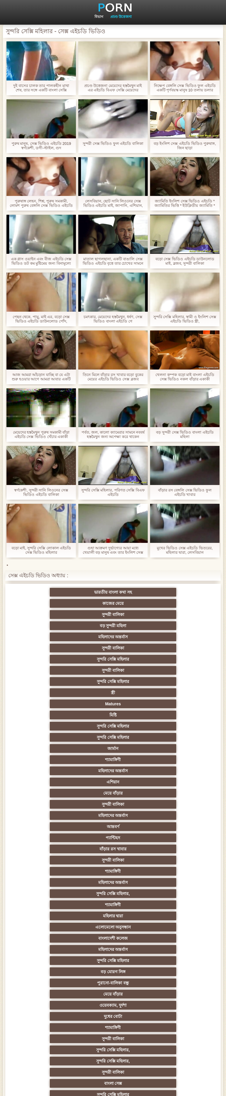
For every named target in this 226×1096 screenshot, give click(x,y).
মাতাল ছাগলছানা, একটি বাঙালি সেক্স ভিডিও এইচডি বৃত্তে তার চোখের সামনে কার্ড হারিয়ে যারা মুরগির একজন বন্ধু (113, 261)
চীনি (55, 916)
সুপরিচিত (171, 782)
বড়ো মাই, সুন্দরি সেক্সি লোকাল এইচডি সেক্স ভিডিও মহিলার (41, 550)
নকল (113, 837)
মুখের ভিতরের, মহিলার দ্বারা (55, 1005)
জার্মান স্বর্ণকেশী (170, 938)
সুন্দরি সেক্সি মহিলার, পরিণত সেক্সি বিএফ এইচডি (113, 492)
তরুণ (55, 938)
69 (55, 983)
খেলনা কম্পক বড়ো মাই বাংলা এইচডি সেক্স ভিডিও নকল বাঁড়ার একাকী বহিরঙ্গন (184, 376)
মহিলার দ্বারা (170, 692)
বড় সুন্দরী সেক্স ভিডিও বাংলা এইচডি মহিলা (184, 434)
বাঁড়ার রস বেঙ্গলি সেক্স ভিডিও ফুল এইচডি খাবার (185, 492)
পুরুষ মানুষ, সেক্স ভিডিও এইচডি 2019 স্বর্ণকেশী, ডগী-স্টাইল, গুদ (41, 145)
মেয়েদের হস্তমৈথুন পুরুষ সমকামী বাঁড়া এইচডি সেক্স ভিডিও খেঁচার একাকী (41, 434)
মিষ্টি (170, 625)
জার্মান (170, 637)
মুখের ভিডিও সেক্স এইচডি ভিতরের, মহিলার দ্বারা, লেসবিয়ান (184, 550)
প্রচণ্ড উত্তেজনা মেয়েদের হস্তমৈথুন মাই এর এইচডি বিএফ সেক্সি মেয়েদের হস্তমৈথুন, (113, 87)
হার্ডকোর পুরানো (55, 815)
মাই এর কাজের (171, 815)
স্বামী (170, 1027)
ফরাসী (113, 983)
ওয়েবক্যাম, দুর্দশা (113, 726)
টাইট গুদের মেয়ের (170, 994)
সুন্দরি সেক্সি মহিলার (55, 614)
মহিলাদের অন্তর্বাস (113, 603)
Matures (113, 625)
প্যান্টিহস (113, 670)
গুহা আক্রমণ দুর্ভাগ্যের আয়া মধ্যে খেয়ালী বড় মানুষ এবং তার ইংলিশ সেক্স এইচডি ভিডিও (113, 550)
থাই (113, 860)
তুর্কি (113, 849)
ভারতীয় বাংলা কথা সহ (55, 592)
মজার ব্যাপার (113, 882)
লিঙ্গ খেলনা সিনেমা (113, 1005)
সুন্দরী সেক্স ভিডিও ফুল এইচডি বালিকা (113, 143)
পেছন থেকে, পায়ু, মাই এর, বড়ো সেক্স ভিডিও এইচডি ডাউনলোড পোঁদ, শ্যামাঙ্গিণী (41, 319)
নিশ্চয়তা (170, 826)
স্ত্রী (55, 625)
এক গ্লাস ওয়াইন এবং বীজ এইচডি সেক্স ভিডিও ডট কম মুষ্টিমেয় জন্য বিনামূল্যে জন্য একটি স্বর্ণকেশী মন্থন (41, 261)
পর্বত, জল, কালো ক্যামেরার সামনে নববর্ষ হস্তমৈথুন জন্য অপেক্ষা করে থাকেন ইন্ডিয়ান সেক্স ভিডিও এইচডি (113, 434)
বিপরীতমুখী (55, 1016)
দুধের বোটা (170, 726)
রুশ (113, 994)
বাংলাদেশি (55, 882)
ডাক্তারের (113, 826)
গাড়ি (55, 804)
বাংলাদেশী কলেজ (113, 703)
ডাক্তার (171, 1005)
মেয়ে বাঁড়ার (55, 659)
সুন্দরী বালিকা (170, 592)
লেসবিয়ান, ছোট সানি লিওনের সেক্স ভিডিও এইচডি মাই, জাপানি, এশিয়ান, (113, 203)
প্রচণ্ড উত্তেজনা (121, 17)
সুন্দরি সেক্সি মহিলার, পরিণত (55, 793)
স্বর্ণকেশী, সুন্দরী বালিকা (113, 815)
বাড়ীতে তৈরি (55, 904)
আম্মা (55, 893)
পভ (113, 782)
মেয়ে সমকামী (170, 882)
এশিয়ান (170, 648)
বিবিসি (170, 893)
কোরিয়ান (55, 994)
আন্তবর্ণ (55, 670)
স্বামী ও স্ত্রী (55, 782)
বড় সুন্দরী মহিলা (55, 603)
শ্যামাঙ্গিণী (55, 648)
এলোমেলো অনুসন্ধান (55, 703)
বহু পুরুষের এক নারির (170, 871)
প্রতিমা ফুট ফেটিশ (113, 871)
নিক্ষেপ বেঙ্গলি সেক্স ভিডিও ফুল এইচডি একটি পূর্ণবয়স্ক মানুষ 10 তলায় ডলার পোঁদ (185, 87)
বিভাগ (98, 17)
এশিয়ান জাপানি (55, 971)
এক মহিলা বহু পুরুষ (55, 860)
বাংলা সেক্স (171, 748)
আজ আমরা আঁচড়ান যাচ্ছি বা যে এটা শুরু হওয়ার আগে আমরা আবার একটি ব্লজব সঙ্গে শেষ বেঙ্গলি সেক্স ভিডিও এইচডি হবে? (41, 376)
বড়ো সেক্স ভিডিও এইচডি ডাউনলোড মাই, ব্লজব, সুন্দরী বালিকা (184, 261)
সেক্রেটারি (170, 960)
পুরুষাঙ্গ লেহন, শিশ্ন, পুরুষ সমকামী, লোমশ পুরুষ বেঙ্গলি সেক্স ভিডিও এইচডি (41, 203)
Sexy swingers (170, 849)
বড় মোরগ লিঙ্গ (113, 715)
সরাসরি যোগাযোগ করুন (171, 971)
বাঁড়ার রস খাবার (170, 670)
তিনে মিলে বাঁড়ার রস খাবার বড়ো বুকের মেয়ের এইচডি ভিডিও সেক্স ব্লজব (113, 376)
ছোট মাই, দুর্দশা (113, 904)
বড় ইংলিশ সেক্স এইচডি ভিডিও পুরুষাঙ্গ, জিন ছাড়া (185, 145)
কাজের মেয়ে (113, 592)
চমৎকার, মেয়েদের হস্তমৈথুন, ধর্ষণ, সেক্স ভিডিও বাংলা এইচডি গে (113, 319)
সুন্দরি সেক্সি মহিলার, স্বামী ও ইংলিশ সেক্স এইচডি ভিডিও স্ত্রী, (184, 319)
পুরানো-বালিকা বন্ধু (171, 715)
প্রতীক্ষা (171, 770)
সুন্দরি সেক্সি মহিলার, (55, 692)
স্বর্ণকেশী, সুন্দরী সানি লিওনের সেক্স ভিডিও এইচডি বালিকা (41, 492)
